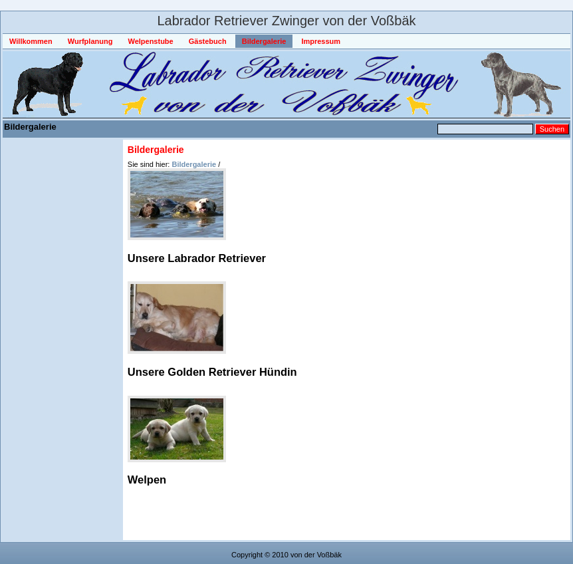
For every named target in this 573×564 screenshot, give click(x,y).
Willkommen (31, 41)
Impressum (320, 41)
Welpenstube (150, 41)
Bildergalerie (264, 41)
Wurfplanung (90, 41)
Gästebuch (208, 41)
